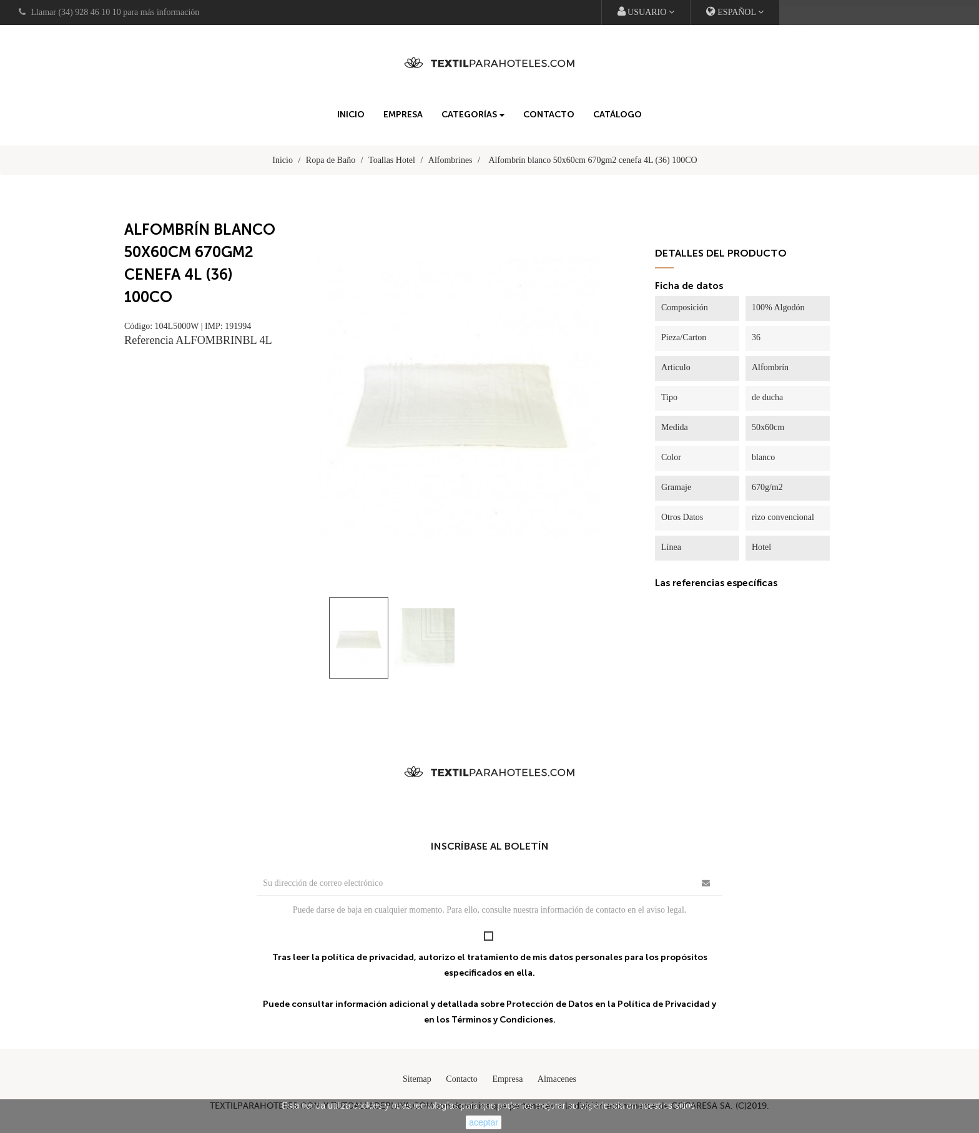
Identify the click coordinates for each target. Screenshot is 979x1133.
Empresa (507, 1079)
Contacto (462, 1079)
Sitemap (417, 1079)
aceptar (483, 1122)
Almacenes (557, 1079)
